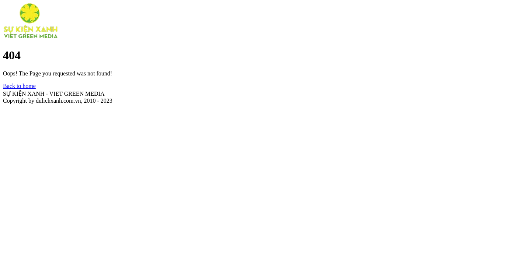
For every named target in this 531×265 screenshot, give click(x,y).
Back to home (19, 86)
